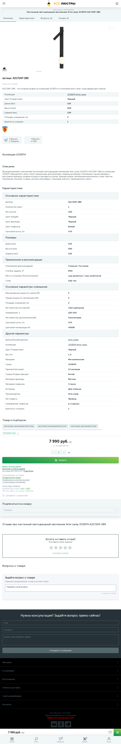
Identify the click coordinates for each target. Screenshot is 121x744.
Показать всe (11, 431)
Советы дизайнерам (60, 694)
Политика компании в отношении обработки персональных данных (60, 728)
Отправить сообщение (60, 649)
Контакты (60, 703)
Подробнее (28, 469)
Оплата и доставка (60, 686)
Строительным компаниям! (13, 480)
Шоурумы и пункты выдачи (13, 467)
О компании (60, 669)
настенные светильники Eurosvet (52, 426)
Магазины (60, 661)
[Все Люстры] (60, 3)
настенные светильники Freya (83, 426)
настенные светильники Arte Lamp (19, 426)
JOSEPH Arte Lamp (76, 94)
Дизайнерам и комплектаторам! (16, 478)
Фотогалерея (60, 677)
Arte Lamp (73, 340)
